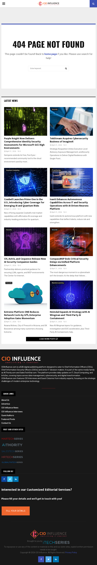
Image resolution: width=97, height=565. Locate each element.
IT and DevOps (56, 170)
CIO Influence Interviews (12, 412)
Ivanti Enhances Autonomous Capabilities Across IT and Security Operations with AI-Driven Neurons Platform (69, 204)
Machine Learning (58, 283)
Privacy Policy (71, 552)
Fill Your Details (15, 511)
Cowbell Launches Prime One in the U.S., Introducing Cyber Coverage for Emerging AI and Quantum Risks (24, 202)
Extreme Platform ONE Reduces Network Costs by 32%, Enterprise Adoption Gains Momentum (22, 315)
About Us (5, 400)
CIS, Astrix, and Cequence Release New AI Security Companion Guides (25, 260)
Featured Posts (8, 419)
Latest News (11, 100)
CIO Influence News (9, 408)
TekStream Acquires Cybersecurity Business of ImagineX (69, 140)
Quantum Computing (12, 170)
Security (9, 109)
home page (50, 54)
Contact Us (6, 423)
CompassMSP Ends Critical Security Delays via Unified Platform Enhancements (69, 262)
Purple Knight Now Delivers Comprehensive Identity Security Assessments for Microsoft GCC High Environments (24, 143)
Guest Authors (7, 415)
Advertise (5, 404)
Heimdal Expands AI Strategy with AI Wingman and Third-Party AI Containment (70, 315)
